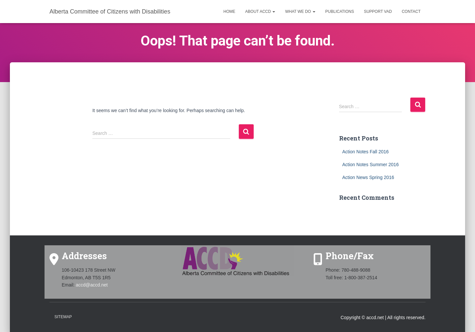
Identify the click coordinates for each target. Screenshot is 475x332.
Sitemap (63, 317)
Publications (339, 11)
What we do (300, 11)
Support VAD (378, 11)
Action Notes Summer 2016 (370, 164)
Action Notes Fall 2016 (365, 151)
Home (229, 11)
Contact (411, 11)
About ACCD (260, 11)
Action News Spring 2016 (368, 177)
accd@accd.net (92, 284)
